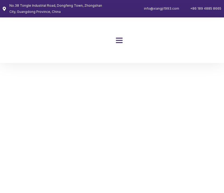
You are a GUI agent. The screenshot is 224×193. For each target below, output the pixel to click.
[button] (119, 40)
